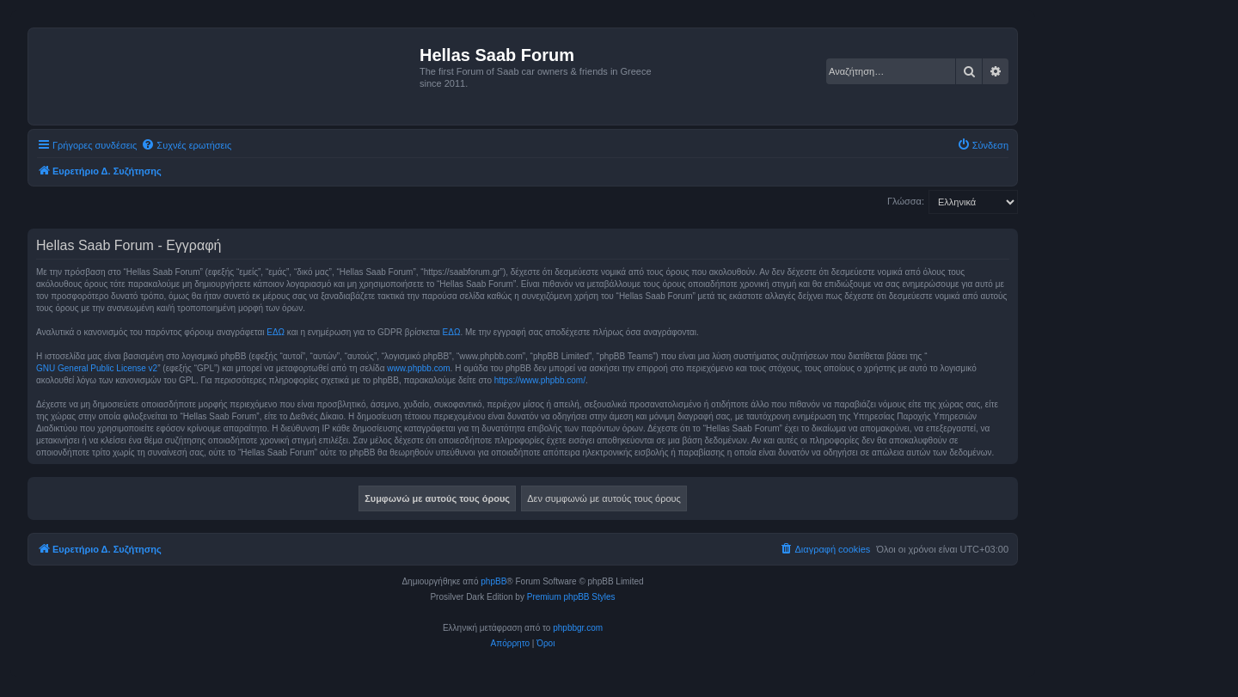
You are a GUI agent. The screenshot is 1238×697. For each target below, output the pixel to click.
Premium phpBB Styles (571, 597)
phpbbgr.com (578, 628)
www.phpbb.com (418, 368)
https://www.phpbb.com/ (539, 380)
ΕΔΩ (276, 332)
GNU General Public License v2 (96, 368)
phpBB (493, 581)
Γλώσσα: (905, 201)
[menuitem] (186, 145)
